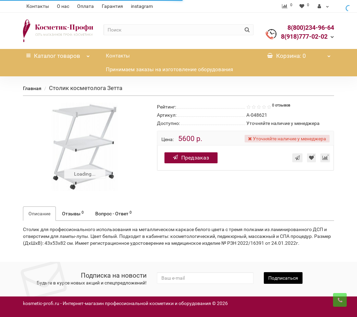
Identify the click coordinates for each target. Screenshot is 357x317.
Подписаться (283, 278)
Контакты (37, 6)
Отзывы (73, 213)
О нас (63, 6)
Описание (39, 213)
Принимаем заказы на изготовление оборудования (169, 69)
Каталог (57, 54)
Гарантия (112, 6)
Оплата (85, 6)
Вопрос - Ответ (113, 213)
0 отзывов (281, 105)
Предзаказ (191, 157)
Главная (32, 88)
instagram (142, 6)
